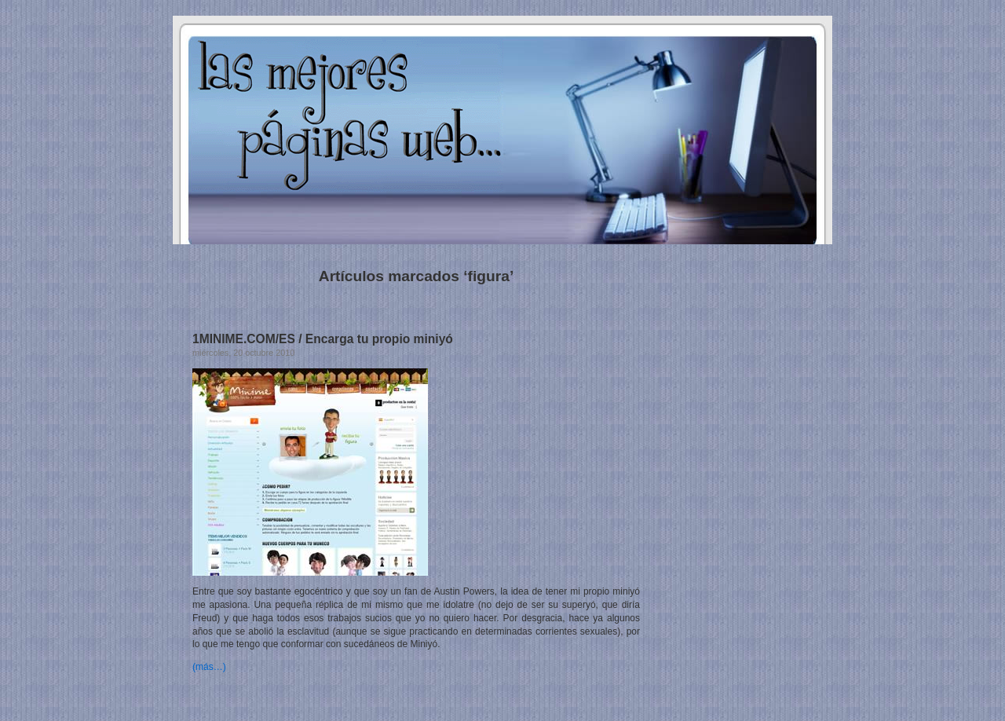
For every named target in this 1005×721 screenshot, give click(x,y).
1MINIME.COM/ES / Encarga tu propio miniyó (322, 339)
